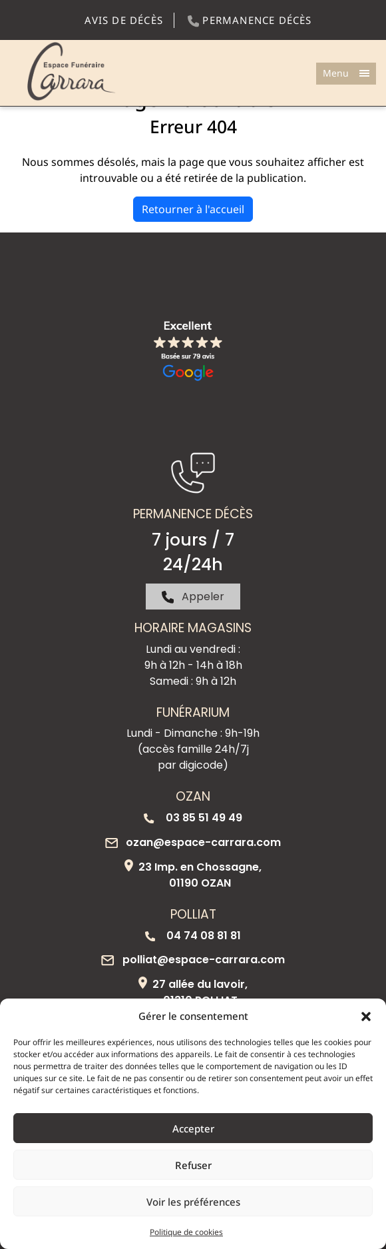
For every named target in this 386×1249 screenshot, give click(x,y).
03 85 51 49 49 (193, 817)
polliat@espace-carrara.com (192, 959)
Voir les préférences (193, 1201)
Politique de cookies (186, 1232)
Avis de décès (124, 20)
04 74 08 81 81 (193, 935)
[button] (366, 1016)
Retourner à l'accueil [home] (193, 209)
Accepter (193, 1128)
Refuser (193, 1165)
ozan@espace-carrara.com (193, 842)
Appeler (193, 596)
